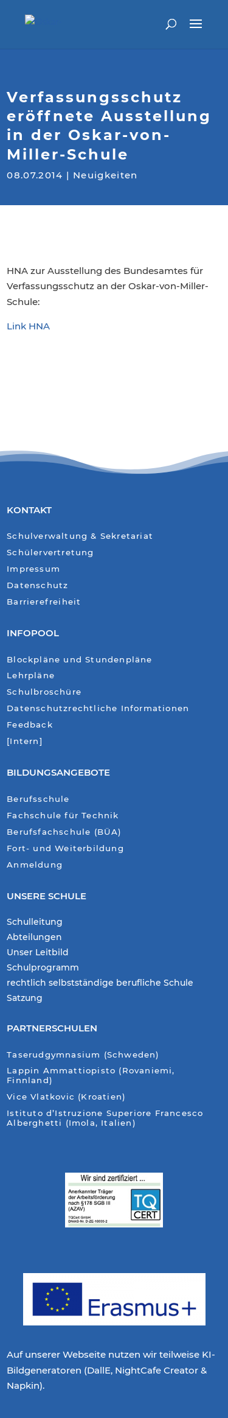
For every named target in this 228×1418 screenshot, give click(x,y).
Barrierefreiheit (44, 601)
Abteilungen (34, 937)
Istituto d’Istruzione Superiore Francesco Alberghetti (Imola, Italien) (105, 1118)
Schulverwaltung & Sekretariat (80, 536)
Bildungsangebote (58, 772)
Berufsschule (38, 799)
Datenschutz (37, 585)
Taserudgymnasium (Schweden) (83, 1054)
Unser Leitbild (38, 953)
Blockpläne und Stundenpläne (79, 659)
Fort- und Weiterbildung (65, 848)
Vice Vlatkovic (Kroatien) (66, 1096)
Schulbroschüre (44, 692)
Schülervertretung (50, 552)
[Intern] (25, 741)
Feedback (30, 724)
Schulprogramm (43, 968)
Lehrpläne (31, 675)
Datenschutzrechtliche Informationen (98, 708)
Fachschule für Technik (63, 815)
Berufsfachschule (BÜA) (64, 832)
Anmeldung (35, 864)
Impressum (33, 569)
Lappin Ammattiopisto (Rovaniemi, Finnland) (90, 1075)
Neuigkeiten (105, 173)
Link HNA (28, 326)
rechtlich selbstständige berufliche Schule (100, 983)
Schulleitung (35, 922)
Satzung (25, 998)
